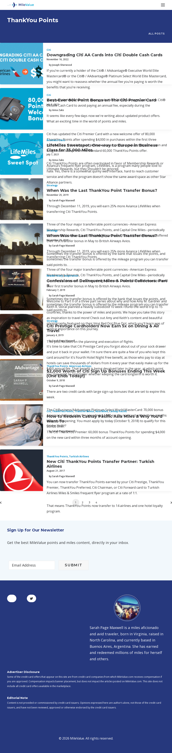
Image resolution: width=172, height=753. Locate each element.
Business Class (56, 140)
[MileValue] (20, 5)
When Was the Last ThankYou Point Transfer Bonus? (102, 190)
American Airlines (80, 366)
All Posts (157, 33)
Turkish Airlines (79, 456)
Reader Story (55, 275)
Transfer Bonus (84, 411)
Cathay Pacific (118, 411)
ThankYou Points (57, 366)
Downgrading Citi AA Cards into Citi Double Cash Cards (105, 55)
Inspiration (71, 275)
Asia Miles (101, 411)
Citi (49, 50)
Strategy (52, 185)
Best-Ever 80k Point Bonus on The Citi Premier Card (101, 100)
